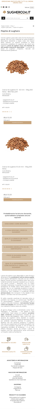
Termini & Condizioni (17, 366)
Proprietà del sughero (17, 400)
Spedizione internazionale (17, 380)
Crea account (17, 376)
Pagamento (17, 388)
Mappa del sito (17, 368)
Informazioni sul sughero (17, 397)
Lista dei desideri (17, 378)
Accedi (17, 375)
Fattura (17, 390)
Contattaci (17, 363)
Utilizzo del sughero (17, 399)
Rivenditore (17, 402)
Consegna (17, 387)
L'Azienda (17, 364)
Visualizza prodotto (17, 122)
